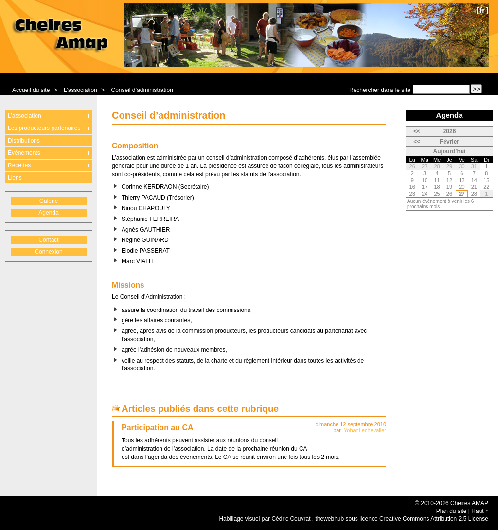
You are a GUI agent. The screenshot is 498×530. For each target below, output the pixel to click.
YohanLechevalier (365, 430)
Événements (24, 152)
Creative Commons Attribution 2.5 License (433, 518)
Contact (48, 240)
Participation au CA (158, 427)
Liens (15, 177)
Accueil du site (31, 90)
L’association (80, 90)
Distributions (24, 140)
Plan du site (451, 511)
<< (416, 131)
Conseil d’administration (142, 90)
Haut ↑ (479, 511)
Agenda (48, 212)
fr (482, 10)
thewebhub (329, 518)
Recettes (19, 165)
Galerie (48, 201)
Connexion (48, 251)
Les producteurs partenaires (44, 128)
